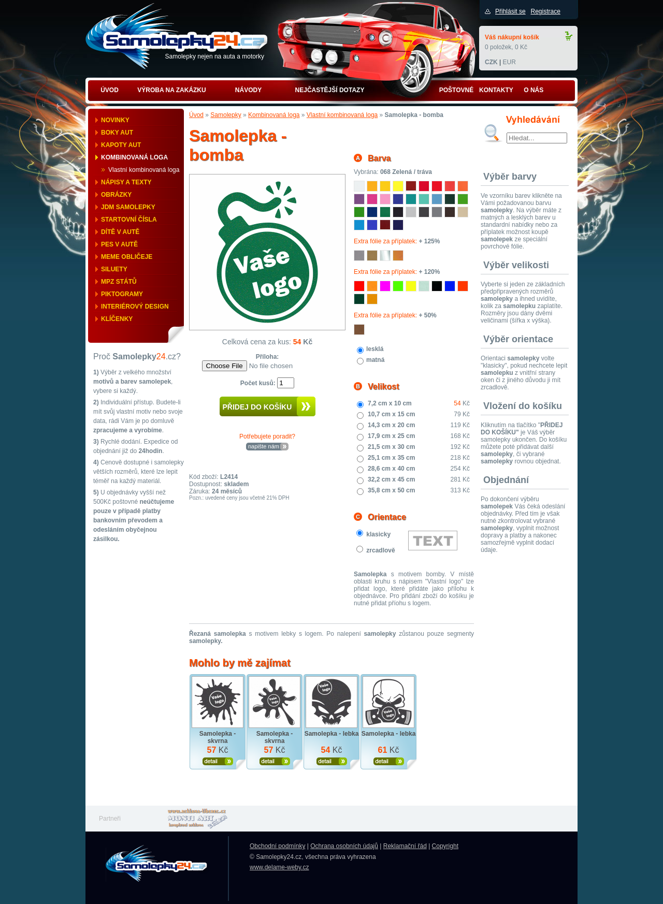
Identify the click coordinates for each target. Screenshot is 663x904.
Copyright (445, 846)
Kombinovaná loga (134, 157)
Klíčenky (117, 319)
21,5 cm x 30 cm (391, 446)
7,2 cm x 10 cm (390, 403)
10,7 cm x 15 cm (391, 414)
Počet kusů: (258, 383)
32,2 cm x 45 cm (391, 479)
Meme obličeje (126, 256)
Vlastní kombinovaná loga (143, 169)
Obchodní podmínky (277, 846)
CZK (491, 62)
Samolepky (225, 115)
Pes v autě (119, 244)
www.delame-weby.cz (279, 867)
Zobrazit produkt (218, 761)
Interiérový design (135, 306)
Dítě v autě (120, 232)
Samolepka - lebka (332, 733)
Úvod (196, 115)
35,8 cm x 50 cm (391, 490)
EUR (508, 62)
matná (375, 359)
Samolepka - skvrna (217, 737)
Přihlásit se (510, 11)
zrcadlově (380, 550)
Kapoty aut (121, 145)
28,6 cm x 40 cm (391, 468)
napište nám (263, 446)
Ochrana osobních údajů (344, 846)
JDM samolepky (128, 207)
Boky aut (117, 132)
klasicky (378, 534)
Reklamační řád (405, 846)
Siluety (114, 269)
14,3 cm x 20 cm (391, 425)
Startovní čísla (129, 219)
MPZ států (119, 281)
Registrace (545, 11)
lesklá (374, 349)
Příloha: (267, 356)
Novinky (115, 120)
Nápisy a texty (126, 182)
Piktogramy (122, 294)
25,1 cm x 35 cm (391, 457)
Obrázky (116, 194)
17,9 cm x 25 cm (391, 436)
